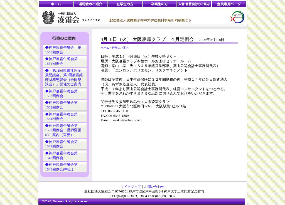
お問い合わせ (154, 187)
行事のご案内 (120, 47)
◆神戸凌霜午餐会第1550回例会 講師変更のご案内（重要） (63, 130)
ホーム (105, 47)
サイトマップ (131, 187)
